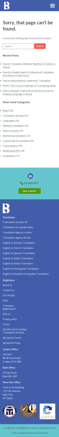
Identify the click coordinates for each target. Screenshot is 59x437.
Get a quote (29, 190)
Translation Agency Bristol (17, 237)
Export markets (11, 130)
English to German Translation (19, 242)
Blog (5, 110)
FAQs (5, 300)
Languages (8, 120)
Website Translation (13, 125)
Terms (6, 324)
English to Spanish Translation (19, 253)
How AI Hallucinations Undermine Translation (27, 80)
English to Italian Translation (18, 258)
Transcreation (10, 145)
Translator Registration (9, 307)
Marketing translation (14, 135)
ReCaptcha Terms (12, 337)
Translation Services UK (15, 222)
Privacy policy (10, 319)
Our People (9, 295)
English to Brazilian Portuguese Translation (26, 273)
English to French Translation (18, 248)
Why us (6, 314)
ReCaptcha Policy (11, 342)
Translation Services (13, 115)
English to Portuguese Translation (21, 268)
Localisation (9, 155)
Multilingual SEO (11, 150)
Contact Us (8, 290)
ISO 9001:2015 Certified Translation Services (15, 331)
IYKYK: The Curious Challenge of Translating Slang (29, 85)
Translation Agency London (17, 232)
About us (7, 285)
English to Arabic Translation (18, 263)
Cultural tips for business (16, 140)
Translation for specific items (18, 227)
